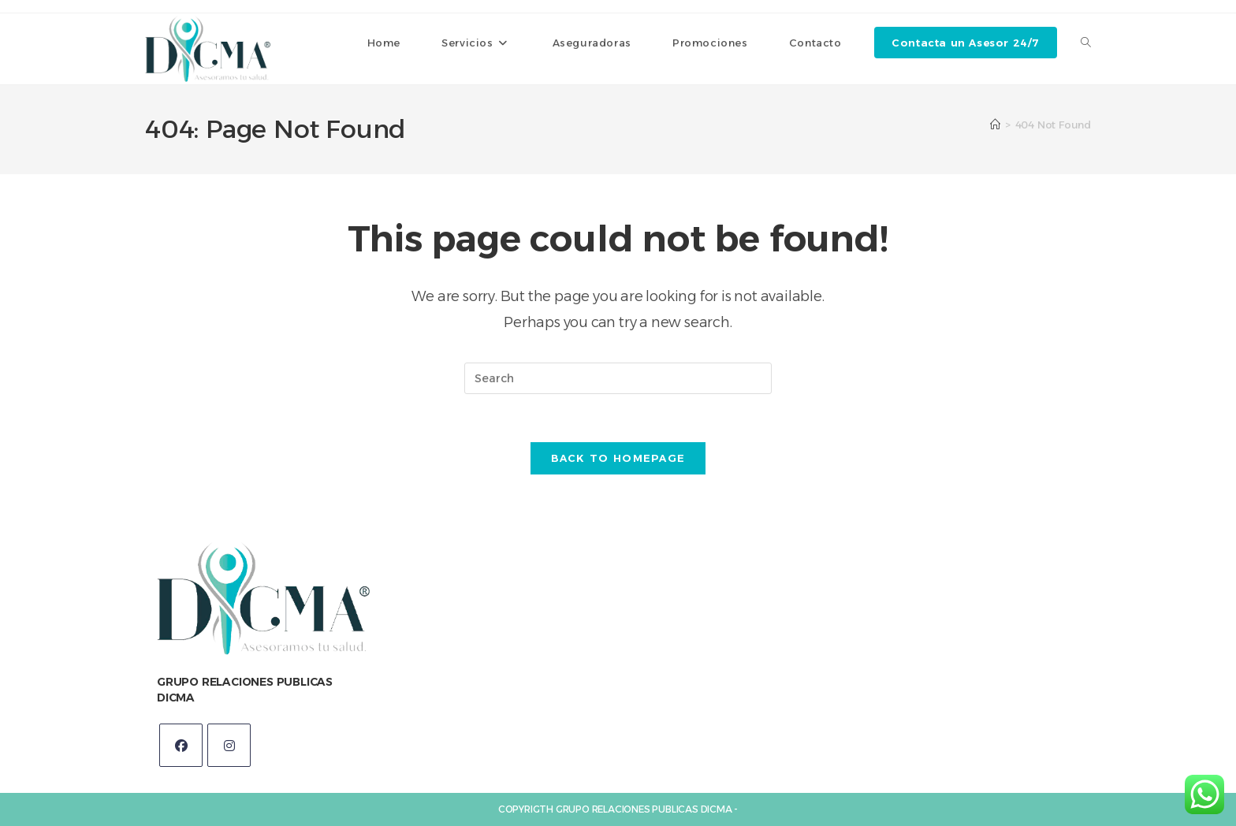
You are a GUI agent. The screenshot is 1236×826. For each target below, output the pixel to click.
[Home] (995, 124)
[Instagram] (229, 745)
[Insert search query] (618, 378)
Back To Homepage (618, 458)
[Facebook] (181, 745)
